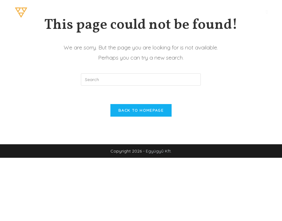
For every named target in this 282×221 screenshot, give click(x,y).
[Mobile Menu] (267, 12)
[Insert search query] (141, 79)
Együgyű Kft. (159, 151)
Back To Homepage (141, 110)
